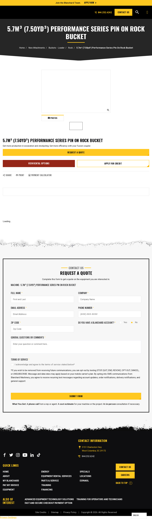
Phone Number (86, 307)
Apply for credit (113, 163)
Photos (52, 117)
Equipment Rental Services (56, 476)
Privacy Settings (8, 517)
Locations (85, 476)
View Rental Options (38, 163)
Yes (123, 322)
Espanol (84, 480)
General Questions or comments (28, 337)
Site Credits (40, 512)
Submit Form (76, 396)
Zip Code (16, 322)
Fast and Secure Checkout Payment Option (48, 502)
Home (22, 48)
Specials (85, 471)
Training (46, 485)
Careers (125, 474)
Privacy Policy (69, 512)
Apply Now (89, 2)
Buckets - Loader (56, 48)
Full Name (16, 293)
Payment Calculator (40, 175)
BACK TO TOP (124, 482)
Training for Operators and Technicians (99, 499)
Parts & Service (50, 480)
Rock (70, 48)
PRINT (20, 175)
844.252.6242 (103, 12)
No (134, 322)
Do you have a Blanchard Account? (97, 322)
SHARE (7, 175)
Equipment (9, 489)
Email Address (19, 307)
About (6, 476)
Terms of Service (20, 359)
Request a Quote (76, 152)
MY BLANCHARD (11, 480)
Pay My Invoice (11, 485)
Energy (45, 471)
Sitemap (55, 512)
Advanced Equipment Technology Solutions (49, 499)
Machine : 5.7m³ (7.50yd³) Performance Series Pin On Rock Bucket (43, 284)
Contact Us (123, 12)
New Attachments (36, 48)
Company (83, 293)
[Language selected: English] (139, 516)
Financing (47, 489)
